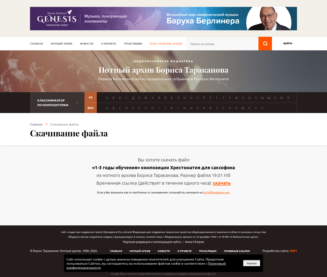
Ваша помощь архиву (166, 43)
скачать (222, 183)
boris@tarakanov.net (216, 192)
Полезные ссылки (237, 251)
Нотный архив (61, 43)
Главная (36, 43)
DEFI (293, 251)
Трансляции (133, 43)
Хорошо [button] (252, 263)
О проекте (108, 43)
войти (287, 43)
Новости (86, 43)
